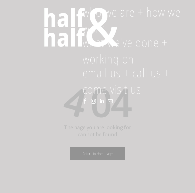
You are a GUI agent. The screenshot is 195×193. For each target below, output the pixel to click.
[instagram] (93, 101)
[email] (110, 101)
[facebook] (85, 101)
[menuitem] (137, 21)
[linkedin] (102, 101)
